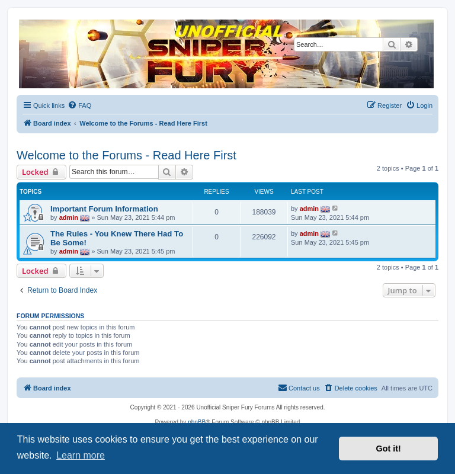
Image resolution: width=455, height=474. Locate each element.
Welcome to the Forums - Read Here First (126, 155)
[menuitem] (79, 105)
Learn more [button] (80, 455)
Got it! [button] (388, 448)
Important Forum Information (104, 208)
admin (68, 216)
